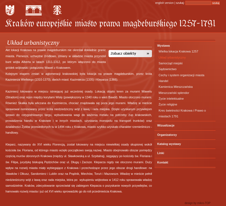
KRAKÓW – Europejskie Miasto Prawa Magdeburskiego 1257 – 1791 (110, 24)
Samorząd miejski (171, 63)
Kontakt (162, 162)
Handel (163, 81)
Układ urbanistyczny (172, 57)
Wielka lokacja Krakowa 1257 (178, 51)
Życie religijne (168, 104)
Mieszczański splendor (174, 92)
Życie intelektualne (171, 98)
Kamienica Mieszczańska (176, 86)
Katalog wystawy (169, 144)
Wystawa (163, 45)
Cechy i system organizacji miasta (181, 75)
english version (164, 2)
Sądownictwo (168, 69)
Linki (160, 153)
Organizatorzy (167, 134)
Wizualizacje (166, 125)
